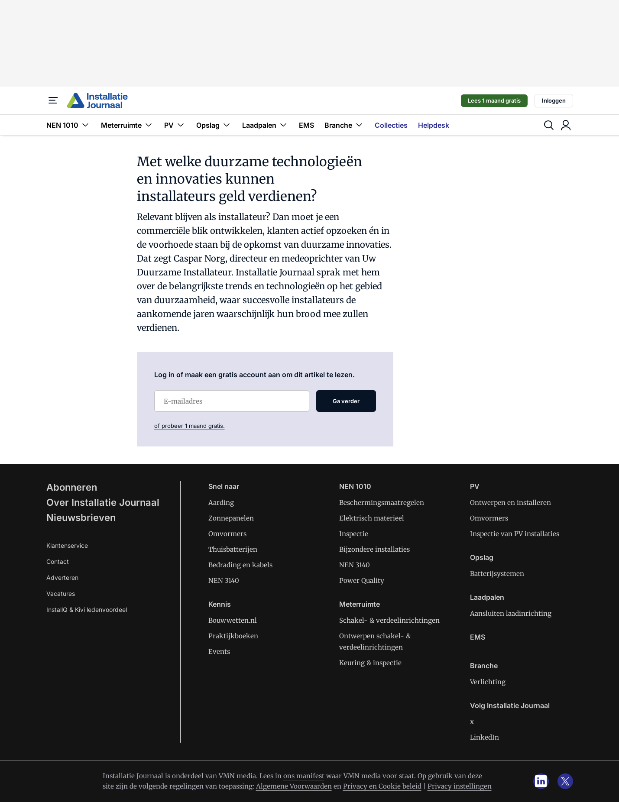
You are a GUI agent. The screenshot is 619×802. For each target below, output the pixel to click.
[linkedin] (541, 781)
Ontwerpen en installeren (510, 502)
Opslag (214, 125)
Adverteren (62, 577)
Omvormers (227, 534)
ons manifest (303, 776)
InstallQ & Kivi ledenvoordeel (86, 609)
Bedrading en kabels (240, 565)
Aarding (221, 502)
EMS (306, 125)
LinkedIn (484, 737)
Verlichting (488, 682)
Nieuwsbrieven (81, 517)
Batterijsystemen (497, 573)
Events (219, 651)
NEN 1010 (68, 125)
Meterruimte (127, 125)
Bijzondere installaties (374, 549)
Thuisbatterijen (232, 549)
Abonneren (71, 487)
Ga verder (346, 401)
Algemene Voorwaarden (294, 786)
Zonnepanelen (231, 518)
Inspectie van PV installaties (514, 534)
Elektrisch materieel (371, 518)
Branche (344, 125)
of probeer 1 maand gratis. (189, 425)
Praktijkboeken (233, 636)
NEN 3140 (223, 580)
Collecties (391, 125)
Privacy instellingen (460, 786)
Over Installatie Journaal (102, 502)
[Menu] (53, 100)
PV (175, 125)
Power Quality (361, 580)
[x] (565, 781)
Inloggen (554, 100)
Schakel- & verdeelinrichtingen (389, 620)
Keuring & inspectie (370, 663)
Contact (57, 561)
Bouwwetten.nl (232, 620)
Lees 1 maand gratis (494, 100)
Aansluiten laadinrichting (510, 613)
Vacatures (60, 593)
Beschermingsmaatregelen (381, 502)
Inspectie (353, 534)
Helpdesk (433, 125)
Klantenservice (67, 545)
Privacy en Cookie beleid (382, 786)
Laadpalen (265, 125)
